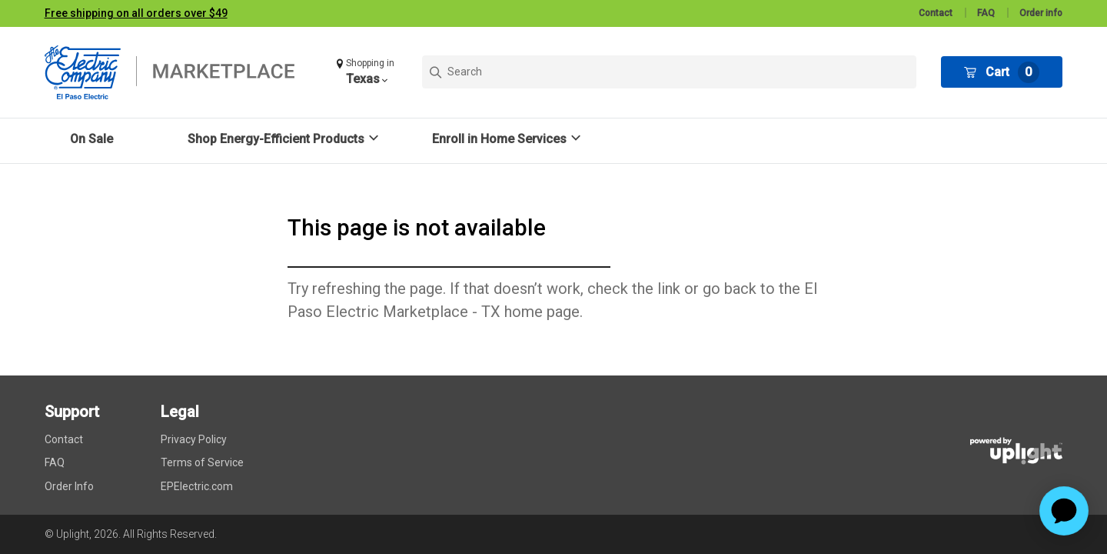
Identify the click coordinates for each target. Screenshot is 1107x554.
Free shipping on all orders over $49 (136, 13)
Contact (935, 13)
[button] (367, 72)
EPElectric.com (197, 486)
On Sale (91, 139)
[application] (1064, 511)
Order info (1040, 13)
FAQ (986, 13)
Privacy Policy (194, 439)
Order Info (69, 486)
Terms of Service (202, 462)
